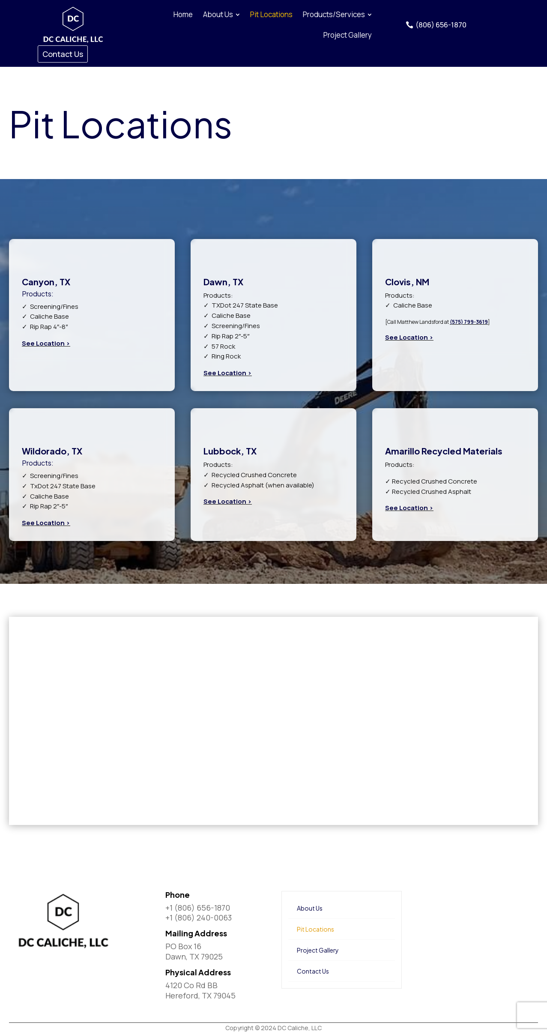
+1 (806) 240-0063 (198, 917)
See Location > (46, 343)
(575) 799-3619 (469, 322)
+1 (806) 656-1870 (197, 908)
